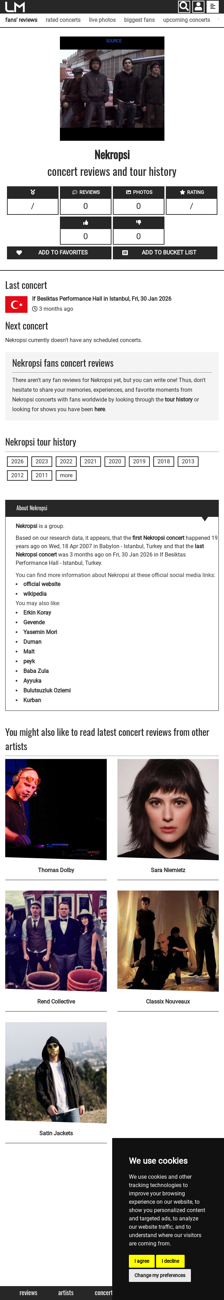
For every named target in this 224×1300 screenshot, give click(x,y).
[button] (198, 7)
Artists (66, 1292)
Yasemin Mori (40, 632)
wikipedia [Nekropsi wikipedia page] (35, 594)
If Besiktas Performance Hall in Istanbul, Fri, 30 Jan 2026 (101, 298)
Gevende (34, 622)
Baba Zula (36, 671)
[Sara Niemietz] (168, 809)
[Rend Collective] (56, 941)
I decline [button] (170, 1261)
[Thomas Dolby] (56, 809)
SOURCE (114, 41)
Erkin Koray (37, 612)
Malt (28, 651)
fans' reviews (21, 20)
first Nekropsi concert (158, 538)
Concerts (105, 1292)
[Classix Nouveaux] (168, 941)
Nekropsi (112, 154)
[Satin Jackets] (56, 1072)
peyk (29, 661)
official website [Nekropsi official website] (41, 584)
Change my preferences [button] (159, 1275)
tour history (179, 399)
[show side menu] (213, 7)
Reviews (28, 1292)
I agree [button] (141, 1261)
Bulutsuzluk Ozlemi (47, 690)
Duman (32, 642)
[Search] (184, 7)
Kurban (32, 700)
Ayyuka (32, 680)
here (99, 409)
